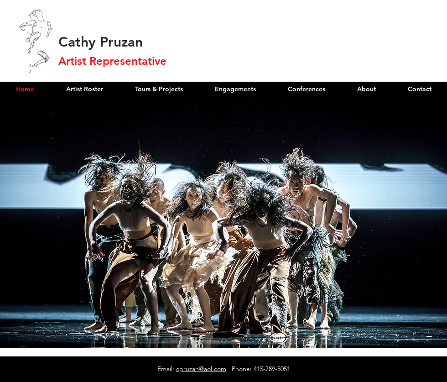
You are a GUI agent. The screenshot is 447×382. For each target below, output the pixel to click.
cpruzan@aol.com (201, 369)
